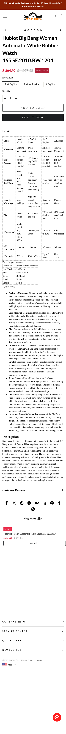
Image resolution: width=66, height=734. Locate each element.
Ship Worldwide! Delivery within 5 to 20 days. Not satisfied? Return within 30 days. (33, 5)
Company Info (13, 621)
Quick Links (12, 640)
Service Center (15, 631)
